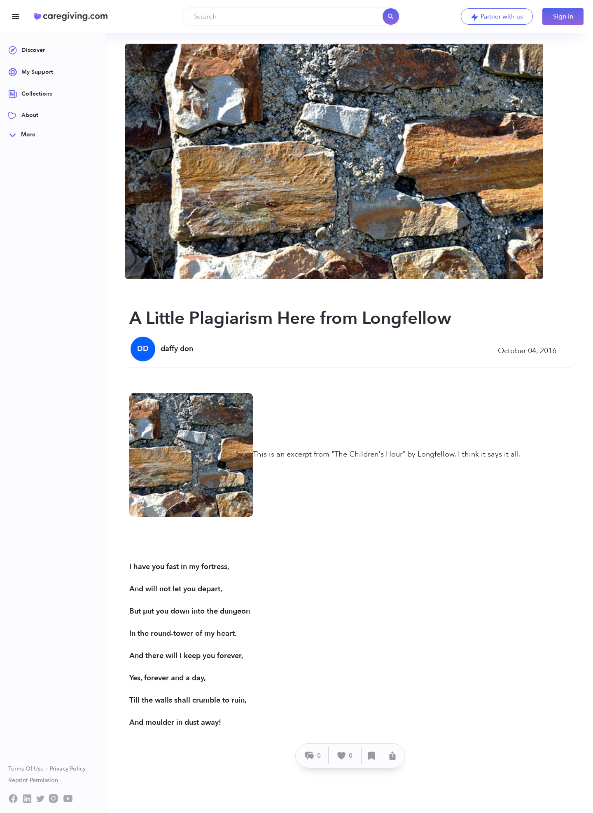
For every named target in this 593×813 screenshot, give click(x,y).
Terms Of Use (28, 769)
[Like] (345, 755)
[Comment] (313, 755)
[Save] (372, 755)
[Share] (392, 755)
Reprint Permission (33, 780)
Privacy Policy (68, 769)
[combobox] (291, 16)
